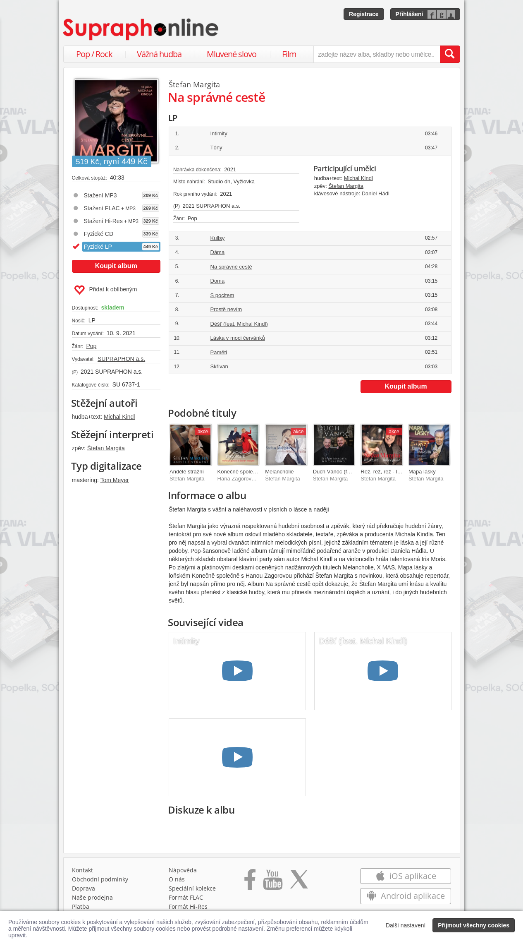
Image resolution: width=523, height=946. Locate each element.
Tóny (216, 147)
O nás (177, 879)
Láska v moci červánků (237, 338)
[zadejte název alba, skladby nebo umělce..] (376, 54)
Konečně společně (239, 471)
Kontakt (82, 870)
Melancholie (279, 471)
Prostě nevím (226, 309)
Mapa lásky (422, 471)
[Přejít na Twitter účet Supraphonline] (299, 882)
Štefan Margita (106, 448)
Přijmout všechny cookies (473, 925)
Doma (217, 281)
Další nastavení (406, 925)
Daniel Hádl (375, 193)
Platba (80, 906)
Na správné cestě (231, 267)
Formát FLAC (186, 897)
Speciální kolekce (192, 888)
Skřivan (219, 366)
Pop (91, 346)
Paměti (218, 352)
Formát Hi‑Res (188, 906)
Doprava (83, 888)
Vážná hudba (159, 54)
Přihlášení (409, 14)
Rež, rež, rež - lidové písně (393, 471)
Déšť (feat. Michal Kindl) (239, 324)
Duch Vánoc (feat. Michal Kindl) (350, 471)
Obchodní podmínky (100, 879)
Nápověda (183, 870)
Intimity (218, 133)
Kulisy (217, 238)
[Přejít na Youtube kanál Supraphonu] (272, 882)
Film (289, 54)
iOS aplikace (405, 875)
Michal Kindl (119, 416)
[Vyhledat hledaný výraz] (449, 54)
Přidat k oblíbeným (105, 290)
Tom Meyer (114, 480)
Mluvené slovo (231, 54)
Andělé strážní (187, 471)
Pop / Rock (94, 54)
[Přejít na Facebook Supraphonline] (250, 882)
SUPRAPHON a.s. (121, 358)
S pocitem (222, 295)
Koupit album (116, 265)
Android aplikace (406, 895)
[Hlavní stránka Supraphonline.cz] (141, 29)
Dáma (217, 252)
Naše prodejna (92, 897)
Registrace (364, 14)
